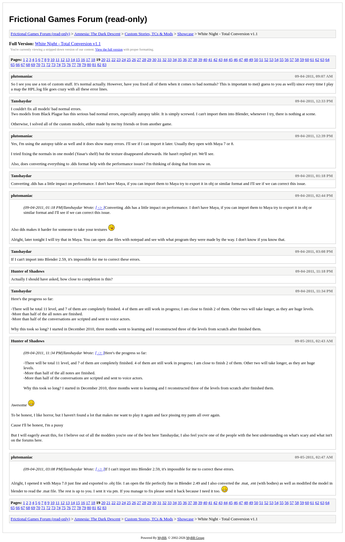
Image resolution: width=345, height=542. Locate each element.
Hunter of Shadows (27, 271)
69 (33, 64)
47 (241, 59)
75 (64, 64)
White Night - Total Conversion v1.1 (68, 43)
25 (129, 59)
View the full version (109, 49)
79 (84, 64)
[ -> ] (100, 207)
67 (23, 64)
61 (312, 59)
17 (88, 59)
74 (58, 64)
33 (169, 59)
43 (220, 59)
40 (205, 59)
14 (73, 59)
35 (180, 59)
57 (292, 59)
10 (52, 59)
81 (94, 64)
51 (261, 59)
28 (144, 59)
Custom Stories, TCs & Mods (149, 33)
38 (195, 59)
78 (79, 64)
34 (175, 59)
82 (99, 64)
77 (74, 64)
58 (297, 59)
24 (124, 59)
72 (48, 64)
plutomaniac (22, 76)
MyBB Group (195, 537)
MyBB (162, 537)
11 (57, 59)
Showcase (185, 33)
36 (185, 59)
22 (114, 59)
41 (210, 59)
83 (104, 64)
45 (230, 59)
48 (246, 59)
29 (149, 59)
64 (327, 59)
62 (317, 59)
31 (159, 59)
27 (139, 59)
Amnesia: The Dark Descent (97, 33)
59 (302, 59)
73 (53, 64)
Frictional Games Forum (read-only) (78, 19)
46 (236, 59)
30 (154, 59)
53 (271, 59)
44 (225, 59)
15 (78, 59)
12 (62, 59)
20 (103, 59)
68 (28, 64)
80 (89, 64)
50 (256, 59)
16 (83, 59)
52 (266, 59)
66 (18, 64)
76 (69, 64)
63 (322, 59)
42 (215, 59)
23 (119, 59)
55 (282, 59)
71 (43, 64)
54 (276, 59)
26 (134, 59)
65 (13, 64)
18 (93, 59)
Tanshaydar (21, 101)
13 (67, 59)
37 (190, 59)
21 (108, 59)
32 (164, 59)
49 (251, 59)
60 (307, 59)
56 (287, 59)
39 (200, 59)
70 (38, 64)
